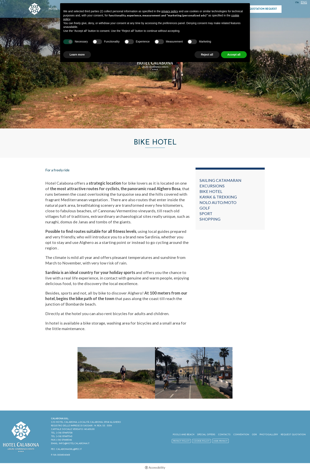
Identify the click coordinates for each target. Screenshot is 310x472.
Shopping (209, 219)
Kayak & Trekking (218, 196)
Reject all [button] (207, 54)
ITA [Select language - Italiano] (297, 3)
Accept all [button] (233, 54)
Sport (205, 213)
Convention (241, 435)
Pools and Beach (183, 435)
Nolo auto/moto (217, 202)
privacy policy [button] (169, 11)
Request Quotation (293, 435)
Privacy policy (181, 441)
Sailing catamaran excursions (220, 183)
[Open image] (116, 373)
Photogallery (269, 435)
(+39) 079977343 (64, 436)
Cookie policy (201, 441)
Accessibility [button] (157, 467)
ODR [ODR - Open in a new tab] (254, 435)
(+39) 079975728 (64, 433)
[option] (116, 373)
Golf (204, 208)
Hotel (53, 9)
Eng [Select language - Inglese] (304, 2)
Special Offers (206, 435)
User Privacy (220, 441)
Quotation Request (263, 9)
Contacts (224, 435)
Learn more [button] (77, 54)
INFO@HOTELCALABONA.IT (74, 444)
